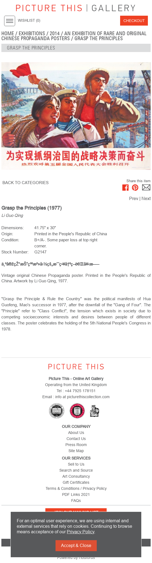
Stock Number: (15, 252)
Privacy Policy (80, 531)
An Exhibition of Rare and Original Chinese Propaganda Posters (74, 36)
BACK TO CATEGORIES (25, 182)
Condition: (10, 239)
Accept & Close (76, 545)
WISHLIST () (29, 21)
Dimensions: (12, 227)
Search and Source (76, 470)
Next (146, 198)
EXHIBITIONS (32, 34)
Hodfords (87, 557)
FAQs (76, 500)
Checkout (134, 20)
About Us (76, 432)
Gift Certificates (76, 482)
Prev (133, 198)
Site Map (76, 451)
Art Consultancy (76, 476)
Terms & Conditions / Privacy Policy (76, 488)
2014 (55, 34)
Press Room (76, 444)
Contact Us (76, 438)
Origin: (7, 233)
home (7, 34)
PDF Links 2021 (76, 494)
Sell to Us (76, 464)
